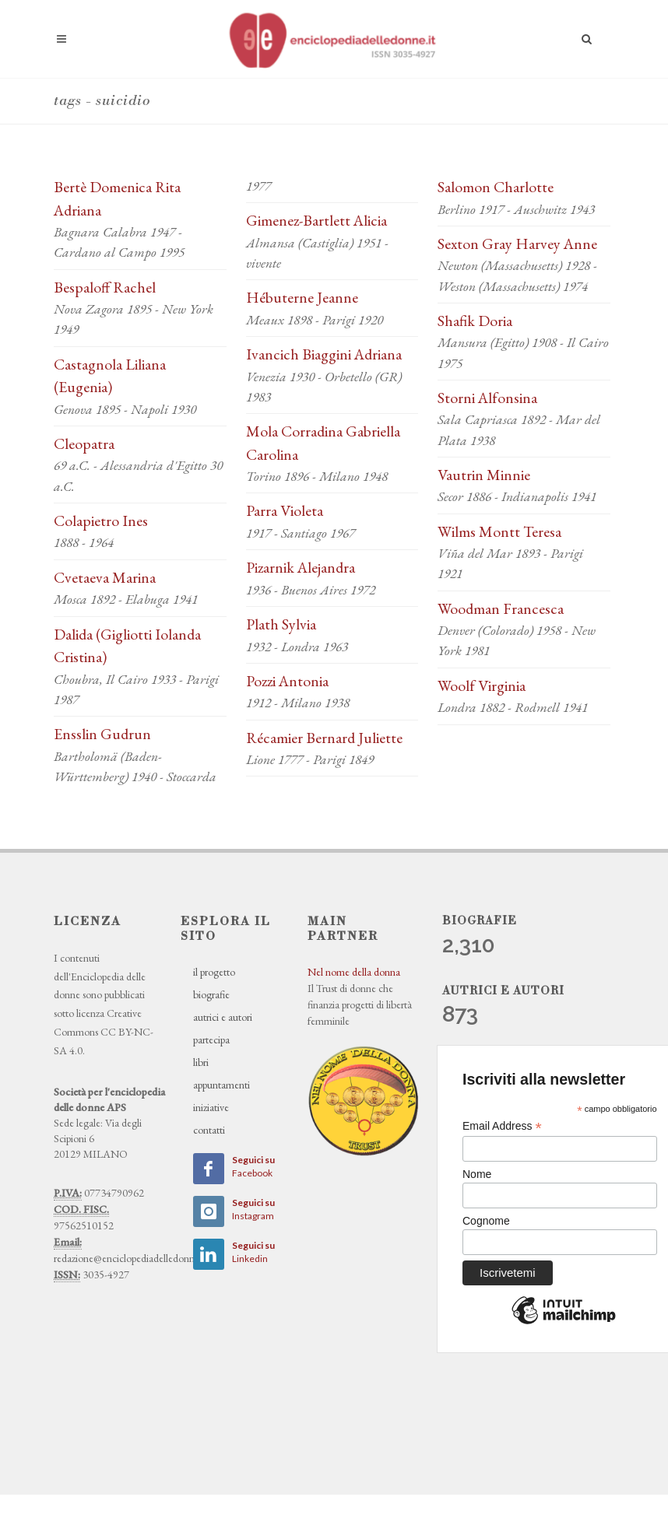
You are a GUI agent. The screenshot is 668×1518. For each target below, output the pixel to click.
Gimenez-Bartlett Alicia (316, 220)
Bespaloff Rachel (105, 287)
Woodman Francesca (501, 608)
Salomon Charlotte (496, 187)
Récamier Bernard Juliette (324, 737)
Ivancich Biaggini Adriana (324, 354)
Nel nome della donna (354, 972)
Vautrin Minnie (484, 475)
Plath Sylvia (281, 624)
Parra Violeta (284, 510)
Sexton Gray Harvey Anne (517, 243)
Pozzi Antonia (287, 681)
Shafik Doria (475, 320)
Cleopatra (84, 443)
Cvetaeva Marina (105, 577)
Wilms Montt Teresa (499, 531)
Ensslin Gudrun (102, 734)
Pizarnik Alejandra (300, 567)
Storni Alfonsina (487, 397)
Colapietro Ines (101, 520)
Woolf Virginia (482, 685)
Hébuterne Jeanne (302, 297)
